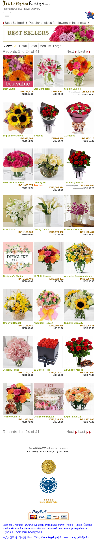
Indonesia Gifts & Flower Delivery (21, 8)
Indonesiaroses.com (57, 448)
